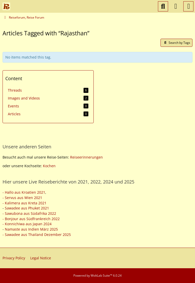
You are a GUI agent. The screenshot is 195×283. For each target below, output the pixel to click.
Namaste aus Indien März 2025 (31, 229)
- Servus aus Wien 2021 (22, 197)
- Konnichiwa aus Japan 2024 (27, 223)
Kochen (49, 165)
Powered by (97, 275)
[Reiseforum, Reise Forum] (6, 6)
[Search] (163, 6)
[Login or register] (176, 6)
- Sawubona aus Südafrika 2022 (29, 213)
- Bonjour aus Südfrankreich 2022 (31, 218)
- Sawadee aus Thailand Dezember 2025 (37, 234)
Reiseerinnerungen (86, 157)
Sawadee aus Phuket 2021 (27, 208)
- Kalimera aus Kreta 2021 (24, 203)
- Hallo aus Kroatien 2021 (24, 192)
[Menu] (188, 6)
